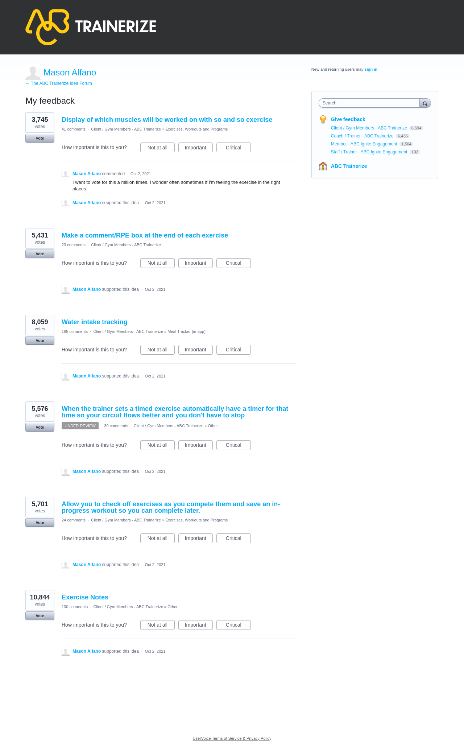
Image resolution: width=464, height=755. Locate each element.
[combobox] (371, 103)
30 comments (116, 426)
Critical (238, 149)
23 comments (74, 245)
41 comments (74, 129)
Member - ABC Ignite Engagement (364, 144)
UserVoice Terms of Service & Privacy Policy (232, 738)
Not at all (161, 149)
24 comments (74, 520)
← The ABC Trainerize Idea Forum (58, 83)
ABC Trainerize (349, 166)
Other (213, 426)
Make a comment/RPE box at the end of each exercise (145, 235)
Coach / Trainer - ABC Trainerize (363, 136)
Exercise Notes (85, 597)
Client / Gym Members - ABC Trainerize (126, 129)
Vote (40, 138)
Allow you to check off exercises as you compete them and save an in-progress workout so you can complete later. (171, 507)
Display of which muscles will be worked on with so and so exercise (167, 119)
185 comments (75, 331)
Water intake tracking (94, 322)
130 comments (75, 607)
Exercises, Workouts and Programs (196, 129)
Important (199, 149)
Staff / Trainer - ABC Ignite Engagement (370, 151)
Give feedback (348, 119)
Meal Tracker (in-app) (186, 331)
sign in (371, 69)
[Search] (425, 102)
